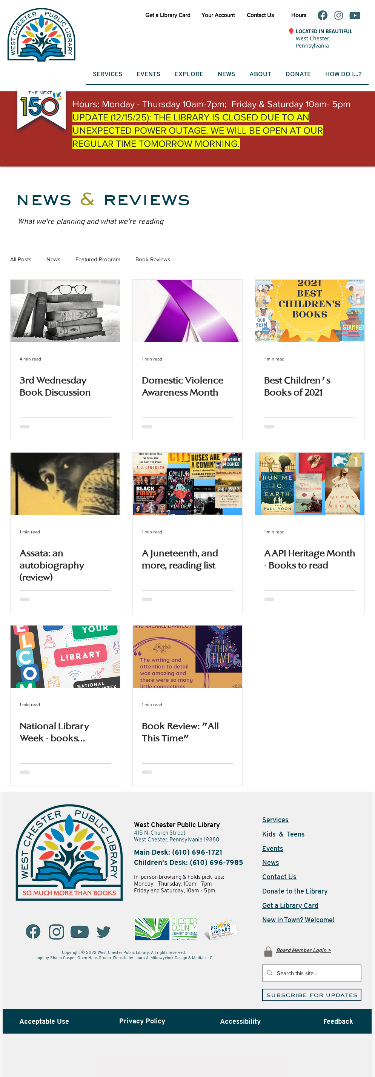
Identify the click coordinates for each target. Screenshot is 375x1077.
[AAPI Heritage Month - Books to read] (309, 484)
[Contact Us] (260, 14)
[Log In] (268, 951)
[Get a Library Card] (168, 14)
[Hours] (298, 14)
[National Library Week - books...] (65, 657)
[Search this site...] (311, 973)
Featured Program (97, 259)
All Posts (20, 259)
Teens (296, 834)
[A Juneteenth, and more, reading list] (187, 484)
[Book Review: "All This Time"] (187, 657)
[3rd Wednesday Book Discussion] (65, 311)
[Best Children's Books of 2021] (309, 311)
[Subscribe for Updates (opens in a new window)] (311, 995)
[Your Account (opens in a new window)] (218, 14)
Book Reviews (152, 259)
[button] (148, 74)
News (53, 259)
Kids (269, 834)
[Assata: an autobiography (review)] (65, 484)
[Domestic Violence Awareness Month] (187, 311)
